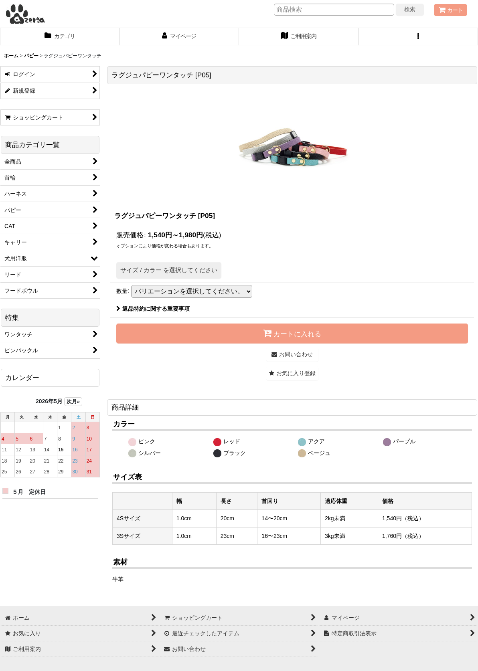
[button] (418, 37)
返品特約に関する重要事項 (153, 308)
